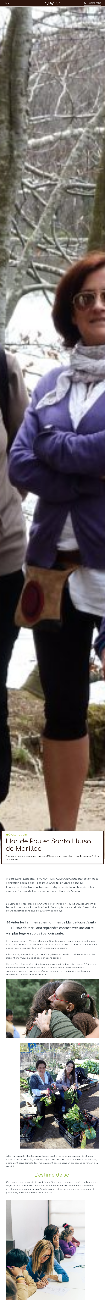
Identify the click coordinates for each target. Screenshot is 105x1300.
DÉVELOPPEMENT (17, 835)
